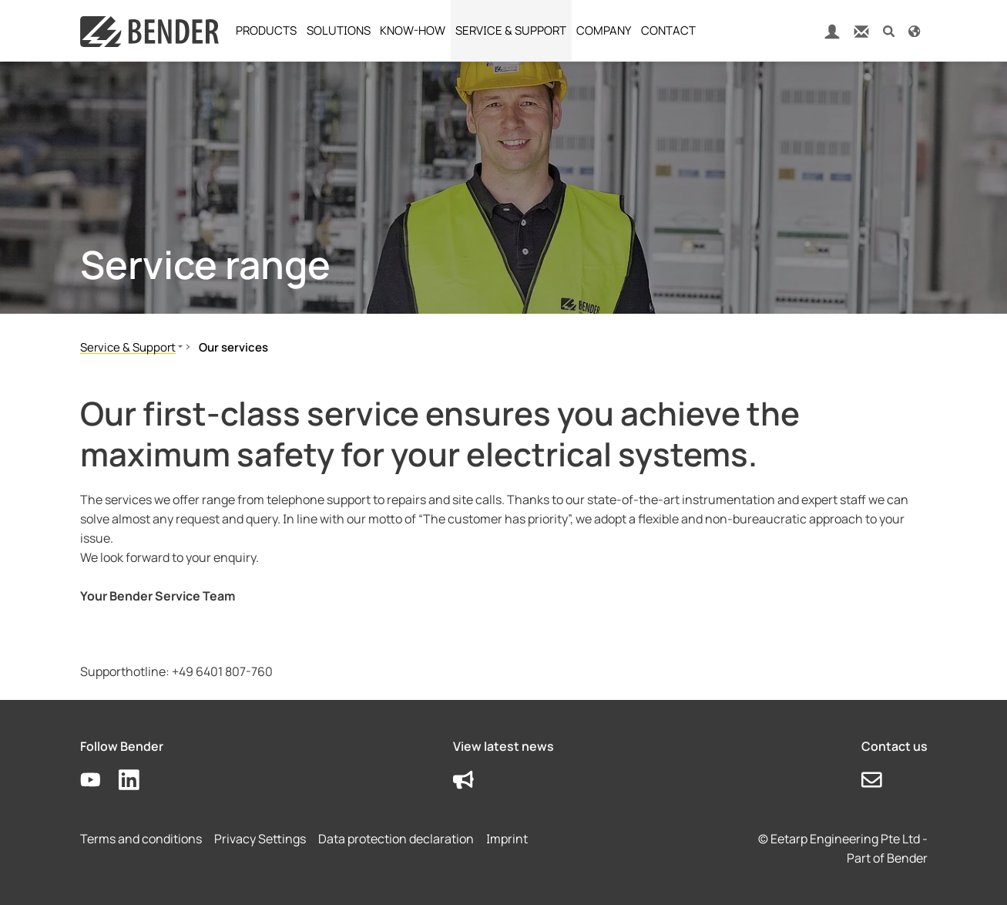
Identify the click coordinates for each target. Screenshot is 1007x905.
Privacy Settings (260, 838)
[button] (888, 30)
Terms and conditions (141, 838)
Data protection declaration (396, 838)
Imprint (507, 838)
